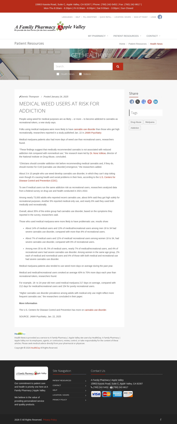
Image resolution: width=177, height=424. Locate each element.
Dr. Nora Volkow (98, 153)
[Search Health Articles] (83, 66)
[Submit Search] (118, 66)
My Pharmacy (97, 36)
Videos (85, 74)
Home (122, 44)
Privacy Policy (60, 400)
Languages (67, 17)
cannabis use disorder (84, 129)
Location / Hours (122, 17)
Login (153, 17)
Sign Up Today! (141, 17)
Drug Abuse (136, 122)
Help (78, 17)
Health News (65, 74)
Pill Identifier (90, 17)
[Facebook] (160, 17)
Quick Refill (105, 17)
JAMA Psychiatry (93, 132)
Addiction (135, 128)
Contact (152, 36)
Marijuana (149, 122)
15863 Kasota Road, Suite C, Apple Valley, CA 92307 (63, 4)
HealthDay (35, 347)
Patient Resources (126, 36)
